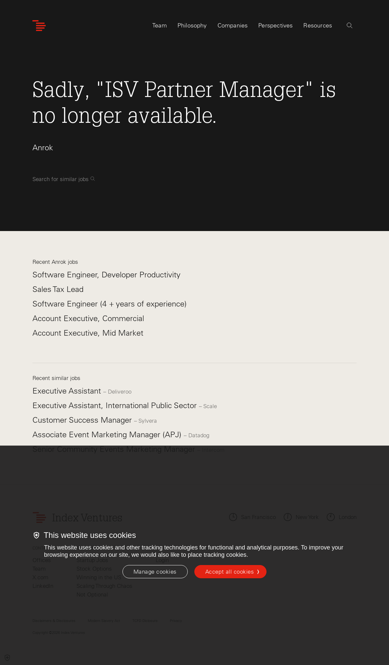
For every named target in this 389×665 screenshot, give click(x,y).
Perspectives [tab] (275, 25)
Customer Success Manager (83, 420)
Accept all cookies (229, 571)
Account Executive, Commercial (88, 318)
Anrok (42, 147)
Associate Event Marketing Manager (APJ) (108, 434)
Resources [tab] (317, 25)
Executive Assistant (67, 391)
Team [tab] (159, 25)
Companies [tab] (233, 25)
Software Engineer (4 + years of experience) (109, 304)
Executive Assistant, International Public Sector (115, 405)
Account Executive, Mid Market (87, 333)
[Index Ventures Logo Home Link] (39, 25)
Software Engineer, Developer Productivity (106, 274)
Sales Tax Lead (57, 289)
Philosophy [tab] (192, 25)
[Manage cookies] (155, 571)
